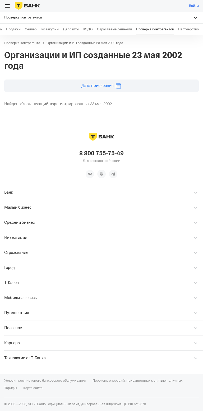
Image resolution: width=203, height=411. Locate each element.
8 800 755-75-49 (101, 153)
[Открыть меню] (7, 6)
